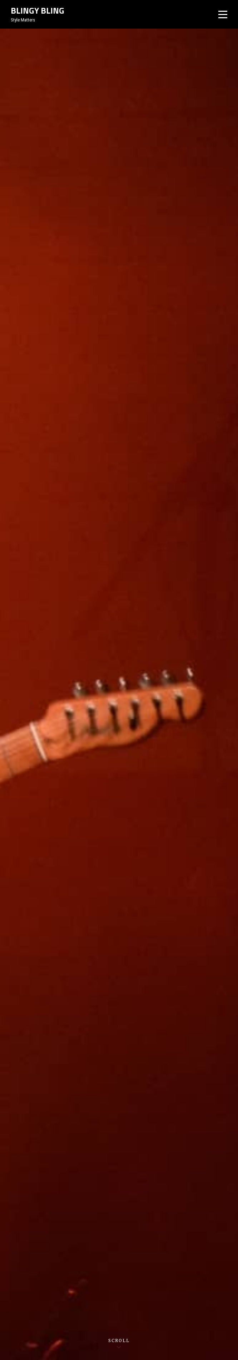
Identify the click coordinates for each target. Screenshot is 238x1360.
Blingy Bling (37, 10)
